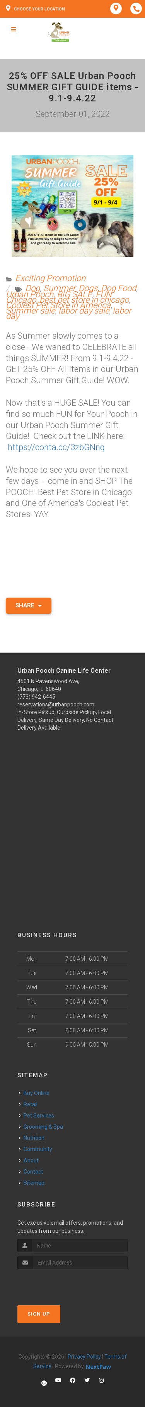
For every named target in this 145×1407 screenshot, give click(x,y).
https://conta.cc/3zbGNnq (56, 447)
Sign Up (38, 1314)
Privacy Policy (84, 1357)
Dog (32, 288)
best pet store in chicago (84, 300)
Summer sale (30, 310)
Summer (59, 288)
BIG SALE (74, 294)
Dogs (87, 288)
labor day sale (83, 310)
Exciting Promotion (50, 278)
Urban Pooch (29, 294)
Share (28, 605)
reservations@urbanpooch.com (55, 704)
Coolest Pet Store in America (58, 305)
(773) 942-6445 (36, 697)
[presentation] (58, 1283)
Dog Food (118, 288)
